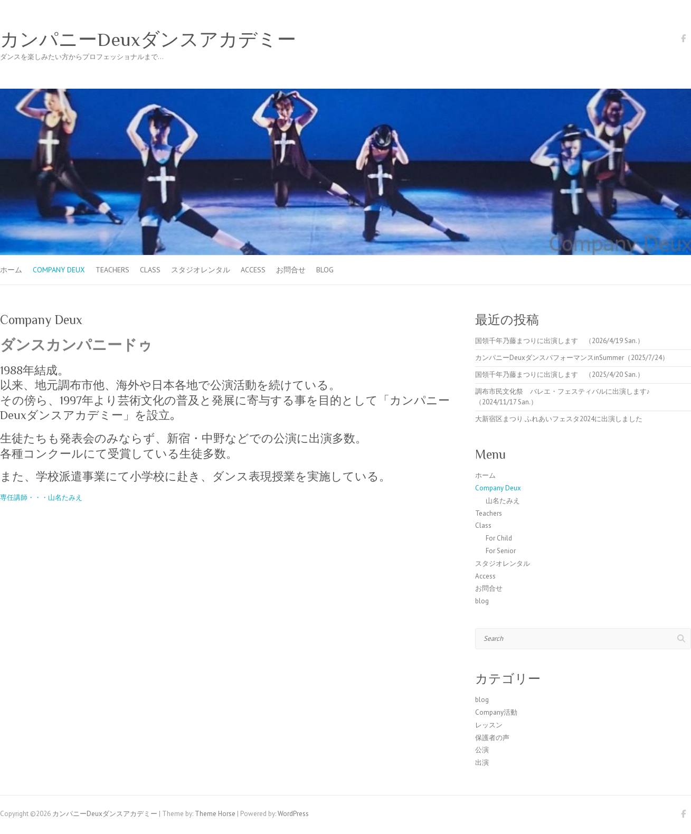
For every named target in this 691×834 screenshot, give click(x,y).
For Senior (501, 550)
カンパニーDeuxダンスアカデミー (148, 39)
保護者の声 (492, 737)
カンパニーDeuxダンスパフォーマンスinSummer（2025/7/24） (572, 357)
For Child (499, 538)
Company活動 (496, 712)
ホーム (11, 269)
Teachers (112, 269)
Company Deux (59, 269)
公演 (482, 749)
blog (325, 269)
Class (150, 269)
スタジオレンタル (200, 269)
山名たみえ (503, 500)
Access (253, 269)
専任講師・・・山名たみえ (41, 497)
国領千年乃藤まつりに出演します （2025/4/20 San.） (559, 374)
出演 (482, 762)
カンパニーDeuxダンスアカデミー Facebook (683, 40)
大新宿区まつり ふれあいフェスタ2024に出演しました (558, 418)
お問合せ (291, 269)
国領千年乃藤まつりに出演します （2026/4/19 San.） (559, 340)
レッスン (489, 725)
